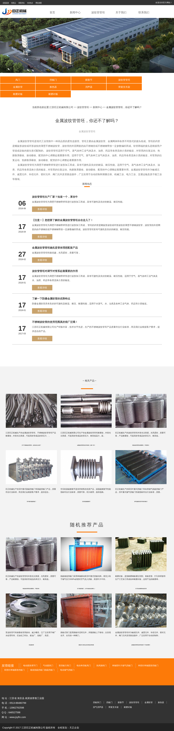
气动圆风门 (48, 659)
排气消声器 (98, 701)
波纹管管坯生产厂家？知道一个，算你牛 (55, 189)
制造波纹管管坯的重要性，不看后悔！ (141, 438)
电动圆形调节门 (30, 659)
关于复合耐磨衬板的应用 (141, 582)
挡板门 (52, 79)
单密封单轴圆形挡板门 (148, 659)
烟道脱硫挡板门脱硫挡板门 (42, 664)
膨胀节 (86, 79)
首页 (52, 12)
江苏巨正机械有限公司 (61, 100)
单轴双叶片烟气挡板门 (122, 659)
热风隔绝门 (101, 659)
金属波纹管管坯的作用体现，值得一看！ (86, 438)
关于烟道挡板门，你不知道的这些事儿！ (86, 582)
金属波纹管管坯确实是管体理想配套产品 (55, 240)
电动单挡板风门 (84, 659)
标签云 (13, 3)
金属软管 (156, 79)
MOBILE (30, 3)
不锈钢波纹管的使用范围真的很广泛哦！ (55, 314)
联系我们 (143, 12)
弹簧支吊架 (87, 87)
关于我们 (121, 12)
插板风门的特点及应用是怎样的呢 (86, 638)
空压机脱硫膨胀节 (86, 495)
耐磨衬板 (122, 87)
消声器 (52, 87)
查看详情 (42, 202)
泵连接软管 (31, 638)
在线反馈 (6, 3)
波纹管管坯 (98, 12)
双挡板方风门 (65, 659)
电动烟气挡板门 (67, 664)
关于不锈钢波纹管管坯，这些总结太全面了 (31, 438)
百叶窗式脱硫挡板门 (31, 495)
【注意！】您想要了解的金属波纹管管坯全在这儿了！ (62, 213)
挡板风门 (97, 696)
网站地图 (39, 3)
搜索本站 (21, 3)
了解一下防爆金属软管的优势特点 (51, 291)
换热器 (17, 87)
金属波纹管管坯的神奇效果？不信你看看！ (141, 638)
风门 (17, 79)
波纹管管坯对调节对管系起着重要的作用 (55, 263)
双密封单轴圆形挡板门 (14, 664)
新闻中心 (75, 12)
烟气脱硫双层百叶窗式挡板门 (141, 495)
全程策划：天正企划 (68, 721)
